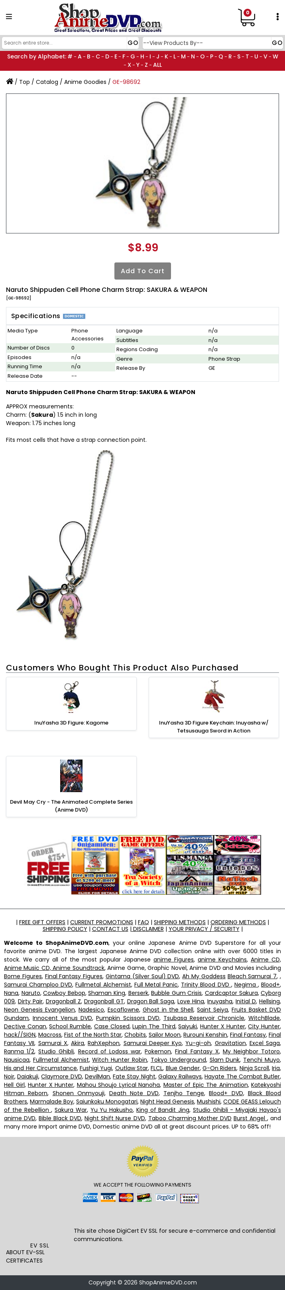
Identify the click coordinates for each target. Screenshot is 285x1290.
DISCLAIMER (148, 929)
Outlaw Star (131, 1068)
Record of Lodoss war (109, 1051)
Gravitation (230, 1043)
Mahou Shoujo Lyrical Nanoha (118, 1085)
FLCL (157, 1068)
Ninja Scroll (254, 1068)
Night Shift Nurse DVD (115, 1118)
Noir (9, 1076)
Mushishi (208, 1101)
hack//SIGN (19, 1035)
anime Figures (173, 960)
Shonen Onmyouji (78, 1093)
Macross (49, 1035)
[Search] (69, 43)
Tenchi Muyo (261, 1060)
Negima (246, 985)
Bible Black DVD (60, 1118)
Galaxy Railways (180, 1076)
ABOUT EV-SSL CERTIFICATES (25, 1256)
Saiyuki (187, 1026)
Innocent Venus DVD (62, 1018)
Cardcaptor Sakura (231, 993)
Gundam (16, 1018)
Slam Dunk (225, 1060)
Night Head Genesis (167, 1101)
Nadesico (91, 1010)
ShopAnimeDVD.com (168, 1282)
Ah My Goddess (204, 976)
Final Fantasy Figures (74, 976)
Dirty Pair (30, 1001)
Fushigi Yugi (96, 1068)
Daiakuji (27, 1076)
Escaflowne (123, 1010)
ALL (157, 65)
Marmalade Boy (51, 1101)
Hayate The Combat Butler (242, 1076)
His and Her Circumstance (40, 1068)
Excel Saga (265, 1043)
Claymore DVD (61, 1076)
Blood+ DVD (226, 1093)
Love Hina (190, 1001)
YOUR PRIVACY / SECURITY (204, 929)
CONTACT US (110, 929)
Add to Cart (143, 271)
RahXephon (104, 1043)
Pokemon (158, 1051)
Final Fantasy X (196, 1051)
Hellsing (269, 1001)
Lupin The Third (153, 1026)
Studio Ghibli (56, 1051)
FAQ (143, 922)
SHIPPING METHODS (180, 922)
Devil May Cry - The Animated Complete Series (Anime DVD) (71, 806)
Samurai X (52, 1043)
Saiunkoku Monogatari (107, 1101)
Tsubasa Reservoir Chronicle (203, 1018)
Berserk (138, 993)
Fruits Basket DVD (256, 1010)
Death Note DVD (134, 1093)
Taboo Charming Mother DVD (190, 1118)
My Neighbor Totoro (251, 1051)
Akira (77, 1043)
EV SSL (39, 1245)
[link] (40, 1224)
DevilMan (97, 1076)
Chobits (135, 1035)
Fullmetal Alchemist (103, 985)
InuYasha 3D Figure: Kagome (71, 723)
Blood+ (270, 985)
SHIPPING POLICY (65, 929)
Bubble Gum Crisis (176, 993)
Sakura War (71, 1110)
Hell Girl (14, 1085)
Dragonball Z (63, 1001)
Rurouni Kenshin (205, 1035)
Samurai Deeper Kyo (153, 1043)
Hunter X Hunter (222, 1026)
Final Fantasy (248, 1035)
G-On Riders (219, 1068)
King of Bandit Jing (162, 1110)
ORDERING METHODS (238, 922)
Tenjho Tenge (183, 1093)
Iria (276, 1068)
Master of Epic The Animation (205, 1085)
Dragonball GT (104, 1001)
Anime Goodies (85, 82)
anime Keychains (222, 960)
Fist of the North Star (93, 1035)
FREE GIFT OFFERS (42, 922)
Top (24, 82)
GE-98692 (126, 82)
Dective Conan (25, 1026)
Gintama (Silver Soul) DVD (142, 976)
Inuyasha (219, 1001)
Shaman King (106, 993)
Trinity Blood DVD (206, 985)
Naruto (31, 993)
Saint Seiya (212, 1010)
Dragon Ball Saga (151, 1001)
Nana (11, 993)
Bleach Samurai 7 (252, 976)
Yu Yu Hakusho (111, 1110)
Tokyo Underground (178, 1060)
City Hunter (264, 1026)
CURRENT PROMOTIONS (101, 922)
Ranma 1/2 (19, 1051)
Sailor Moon (165, 1035)
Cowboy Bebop (64, 993)
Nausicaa (16, 1060)
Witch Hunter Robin (119, 1060)
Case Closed (112, 1026)
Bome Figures (23, 976)
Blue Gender (183, 1068)
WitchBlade (264, 1018)
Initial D (246, 1001)
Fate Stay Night (134, 1076)
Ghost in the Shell (168, 1010)
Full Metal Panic (156, 985)
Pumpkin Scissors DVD (127, 1018)
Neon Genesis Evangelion (39, 1010)
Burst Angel (250, 1118)
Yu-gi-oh (198, 1043)
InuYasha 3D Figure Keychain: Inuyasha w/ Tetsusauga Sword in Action (214, 726)
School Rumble (70, 1026)
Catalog (47, 82)
